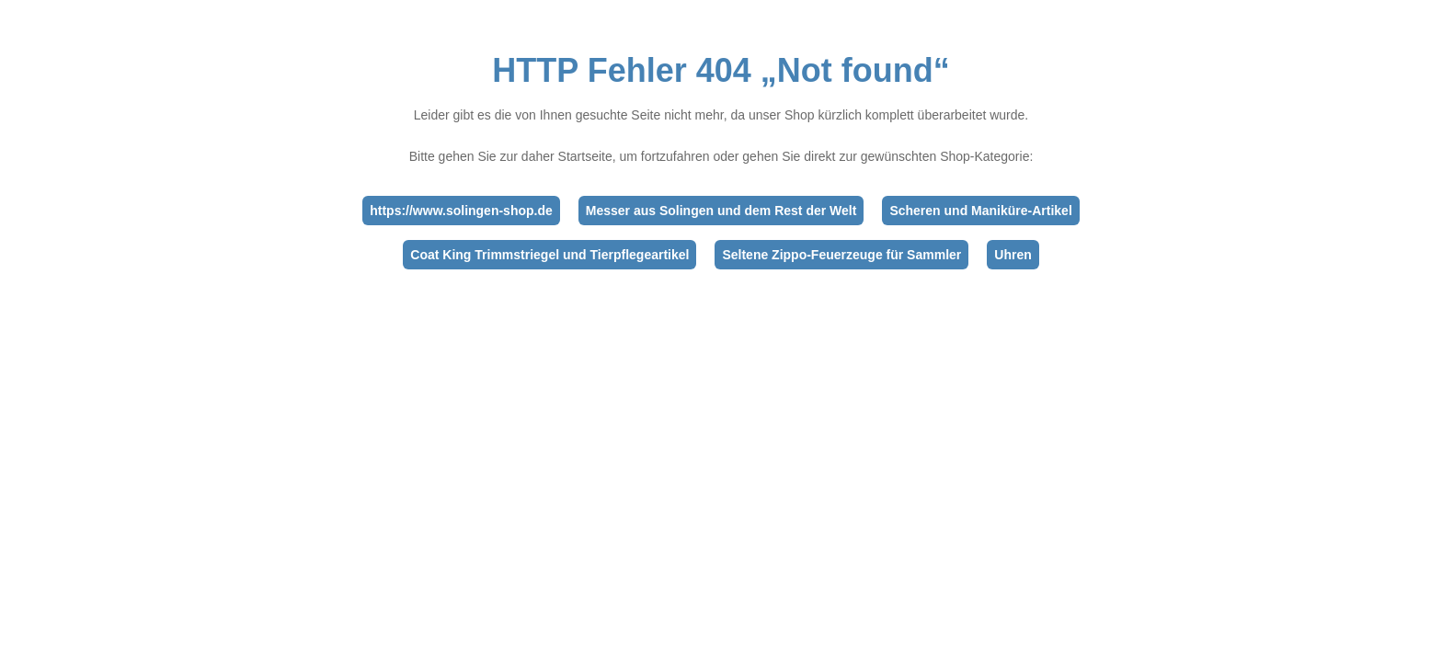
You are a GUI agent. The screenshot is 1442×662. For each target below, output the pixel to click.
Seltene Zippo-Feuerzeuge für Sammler (841, 254)
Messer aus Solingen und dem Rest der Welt (721, 210)
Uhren (1012, 254)
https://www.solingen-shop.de (461, 210)
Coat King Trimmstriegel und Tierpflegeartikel (549, 254)
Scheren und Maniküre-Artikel (980, 210)
